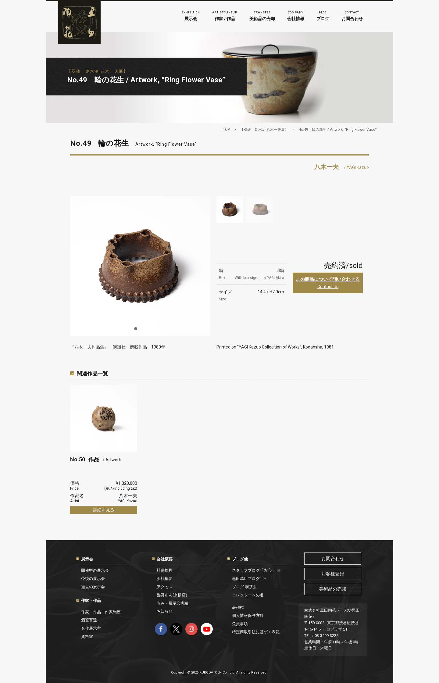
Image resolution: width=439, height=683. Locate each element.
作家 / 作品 (224, 15)
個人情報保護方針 (248, 615)
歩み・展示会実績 (172, 603)
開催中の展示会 (95, 570)
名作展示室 (91, 628)
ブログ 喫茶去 (244, 587)
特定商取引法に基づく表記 (256, 632)
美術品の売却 (262, 15)
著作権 (238, 607)
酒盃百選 (89, 620)
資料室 (87, 636)
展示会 (191, 15)
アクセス (165, 587)
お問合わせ (352, 15)
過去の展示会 (93, 587)
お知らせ (165, 611)
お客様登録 (332, 574)
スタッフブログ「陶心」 (256, 570)
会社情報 (295, 15)
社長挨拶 (165, 570)
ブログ (322, 15)
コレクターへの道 (248, 595)
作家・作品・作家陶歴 (101, 612)
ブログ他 (240, 559)
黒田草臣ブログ (249, 578)
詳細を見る (103, 509)
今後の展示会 (93, 578)
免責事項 (240, 623)
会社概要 (165, 559)
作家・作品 (91, 600)
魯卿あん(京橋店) (172, 595)
